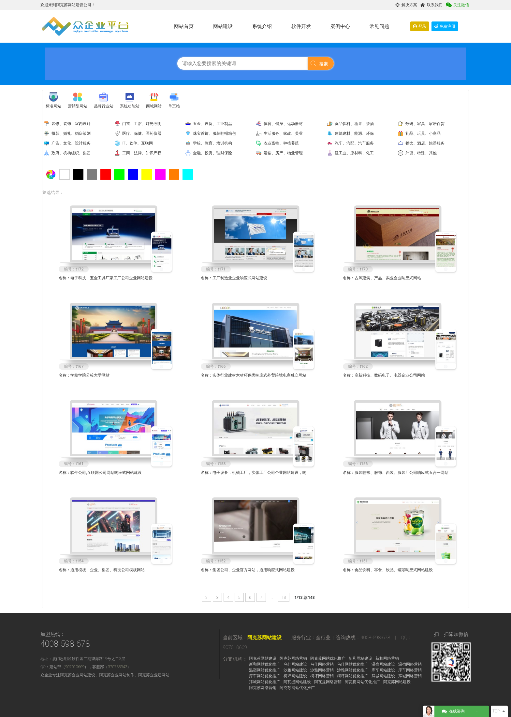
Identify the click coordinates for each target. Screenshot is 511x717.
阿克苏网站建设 (264, 638)
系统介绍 (262, 26)
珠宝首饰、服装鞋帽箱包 (214, 133)
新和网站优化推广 (264, 664)
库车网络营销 (410, 670)
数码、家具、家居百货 (425, 123)
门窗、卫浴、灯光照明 (141, 123)
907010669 (74, 667)
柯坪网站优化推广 (352, 676)
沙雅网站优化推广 (352, 670)
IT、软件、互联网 (137, 143)
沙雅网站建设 (295, 670)
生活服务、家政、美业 (283, 133)
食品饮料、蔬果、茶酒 (354, 123)
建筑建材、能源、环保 (354, 133)
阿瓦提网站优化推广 (362, 682)
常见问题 (379, 26)
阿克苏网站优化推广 (327, 658)
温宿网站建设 (383, 664)
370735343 (117, 667)
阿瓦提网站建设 (297, 682)
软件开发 (301, 26)
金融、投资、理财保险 (212, 153)
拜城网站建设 (383, 676)
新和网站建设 (360, 658)
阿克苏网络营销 (293, 658)
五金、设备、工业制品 (212, 123)
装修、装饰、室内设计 (71, 123)
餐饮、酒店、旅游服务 (425, 143)
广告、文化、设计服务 (71, 143)
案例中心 (340, 26)
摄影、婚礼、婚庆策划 (71, 133)
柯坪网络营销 (322, 676)
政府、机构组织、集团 (71, 153)
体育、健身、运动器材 (283, 123)
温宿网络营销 (410, 664)
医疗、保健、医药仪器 (141, 133)
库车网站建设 (383, 670)
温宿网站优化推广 (264, 670)
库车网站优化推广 (264, 676)
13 (284, 597)
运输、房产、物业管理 (283, 153)
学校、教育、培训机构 (212, 143)
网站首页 (184, 26)
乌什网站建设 (295, 664)
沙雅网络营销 (322, 670)
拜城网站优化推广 (264, 682)
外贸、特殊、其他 (421, 153)
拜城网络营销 (410, 676)
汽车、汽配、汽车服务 (354, 143)
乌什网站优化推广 (352, 664)
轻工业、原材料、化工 (354, 153)
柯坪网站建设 (295, 676)
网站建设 (223, 26)
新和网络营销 (387, 658)
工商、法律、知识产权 (141, 153)
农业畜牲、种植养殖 (281, 143)
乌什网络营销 (322, 664)
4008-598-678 (65, 644)
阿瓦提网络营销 (328, 682)
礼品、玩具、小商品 (423, 133)
